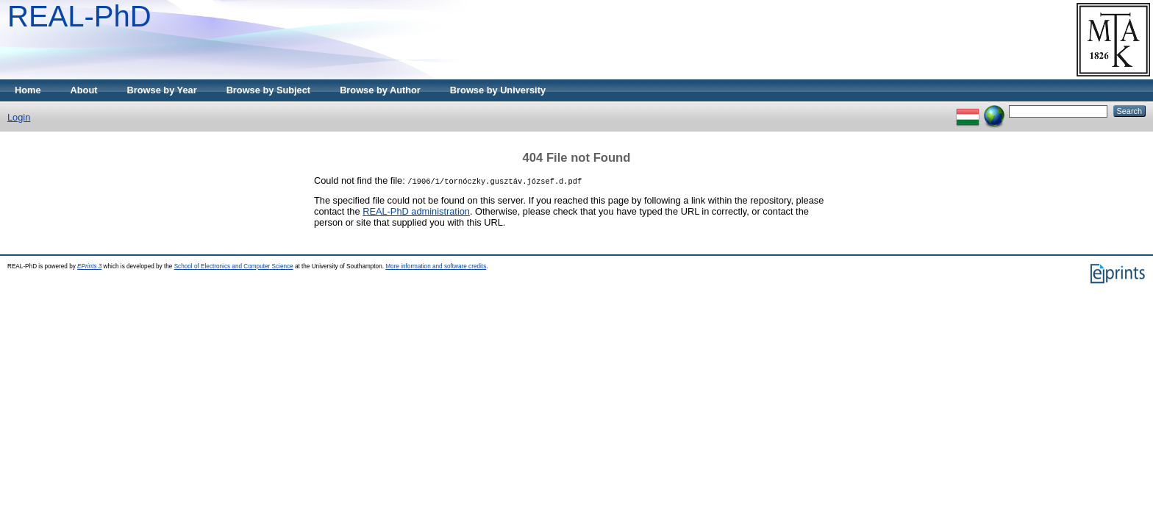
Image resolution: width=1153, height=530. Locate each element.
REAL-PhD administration (416, 211)
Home (28, 90)
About (84, 90)
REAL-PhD (79, 16)
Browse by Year (162, 90)
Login (18, 117)
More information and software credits (435, 266)
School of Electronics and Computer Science (233, 266)
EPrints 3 (89, 266)
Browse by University (498, 90)
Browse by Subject (268, 90)
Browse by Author (380, 90)
